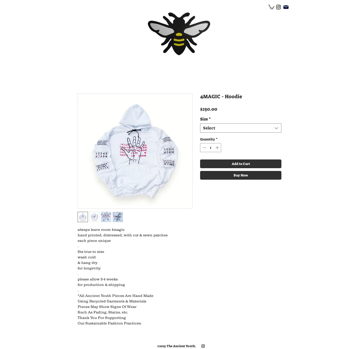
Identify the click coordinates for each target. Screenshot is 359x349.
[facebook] (278, 7)
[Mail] (286, 7)
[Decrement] (204, 147)
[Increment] (218, 147)
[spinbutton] (211, 147)
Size (205, 119)
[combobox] (240, 128)
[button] (271, 6)
